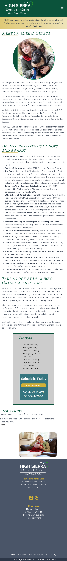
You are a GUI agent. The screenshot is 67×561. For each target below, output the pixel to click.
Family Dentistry (30, 347)
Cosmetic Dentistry (31, 359)
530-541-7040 (33, 488)
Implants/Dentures (31, 362)
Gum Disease (28, 365)
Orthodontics (28, 356)
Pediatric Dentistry (31, 350)
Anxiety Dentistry (30, 368)
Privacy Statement (19, 554)
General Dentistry (30, 344)
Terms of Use (34, 554)
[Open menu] (62, 8)
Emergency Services (32, 353)
